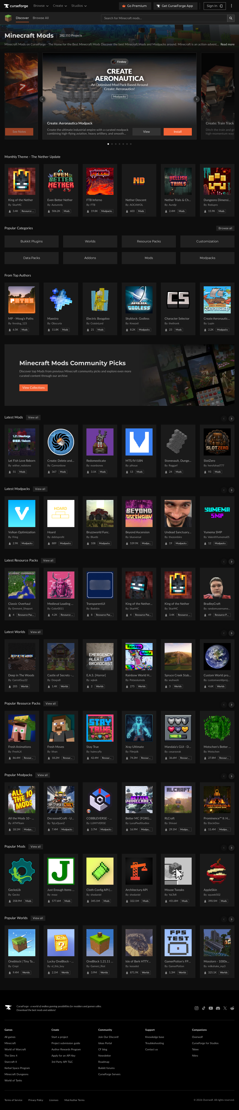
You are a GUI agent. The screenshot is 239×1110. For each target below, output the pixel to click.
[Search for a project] (164, 18)
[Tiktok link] (203, 1008)
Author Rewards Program (66, 1049)
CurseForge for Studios (205, 1043)
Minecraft (10, 1043)
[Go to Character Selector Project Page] (178, 309)
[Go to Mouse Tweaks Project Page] (178, 880)
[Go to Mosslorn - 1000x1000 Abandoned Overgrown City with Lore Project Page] (217, 951)
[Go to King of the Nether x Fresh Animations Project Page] (139, 594)
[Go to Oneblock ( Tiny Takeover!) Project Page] (22, 951)
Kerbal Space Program (17, 1068)
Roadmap (103, 1062)
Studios (79, 6)
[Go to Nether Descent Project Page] (139, 190)
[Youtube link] (211, 1008)
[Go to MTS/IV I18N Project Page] (139, 451)
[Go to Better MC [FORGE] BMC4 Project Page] (139, 808)
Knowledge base (154, 1037)
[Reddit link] (232, 1008)
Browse (41, 6)
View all (33, 417)
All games (10, 1037)
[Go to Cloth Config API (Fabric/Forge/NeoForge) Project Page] (100, 880)
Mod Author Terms (74, 1100)
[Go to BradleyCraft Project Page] (217, 594)
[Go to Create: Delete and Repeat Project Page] (61, 451)
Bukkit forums (106, 1068)
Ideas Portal (105, 1043)
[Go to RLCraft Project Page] (178, 808)
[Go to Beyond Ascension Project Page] (139, 522)
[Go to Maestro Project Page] (61, 309)
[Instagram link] (196, 1008)
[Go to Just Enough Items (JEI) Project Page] (61, 880)
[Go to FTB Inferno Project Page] (100, 190)
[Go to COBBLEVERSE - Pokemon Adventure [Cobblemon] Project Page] (100, 808)
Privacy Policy (35, 1100)
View (146, 131)
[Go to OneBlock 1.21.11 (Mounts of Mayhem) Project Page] (100, 951)
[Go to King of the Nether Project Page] (22, 190)
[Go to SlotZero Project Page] (217, 451)
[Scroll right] (231, 419)
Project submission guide (65, 1043)
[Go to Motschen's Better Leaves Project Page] (217, 737)
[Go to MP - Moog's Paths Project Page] (22, 309)
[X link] (225, 1008)
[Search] (231, 18)
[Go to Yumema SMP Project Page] (217, 522)
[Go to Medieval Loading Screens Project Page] (61, 594)
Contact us (151, 1049)
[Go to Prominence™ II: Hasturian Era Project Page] (217, 808)
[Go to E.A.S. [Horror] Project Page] (100, 665)
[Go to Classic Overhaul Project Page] (22, 594)
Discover (22, 18)
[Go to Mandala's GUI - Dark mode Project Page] (178, 737)
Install (178, 131)
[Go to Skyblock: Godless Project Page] (139, 309)
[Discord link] (218, 1008)
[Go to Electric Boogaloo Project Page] (100, 309)
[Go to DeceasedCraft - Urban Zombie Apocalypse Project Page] (61, 808)
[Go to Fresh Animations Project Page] (22, 737)
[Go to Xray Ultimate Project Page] (139, 737)
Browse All (41, 18)
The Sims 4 (11, 1055)
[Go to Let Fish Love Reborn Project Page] (22, 451)
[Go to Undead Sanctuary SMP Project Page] (178, 522)
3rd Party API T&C (62, 1062)
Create (60, 6)
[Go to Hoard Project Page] (61, 522)
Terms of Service (13, 1100)
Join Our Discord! (108, 1037)
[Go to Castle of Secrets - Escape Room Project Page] (61, 665)
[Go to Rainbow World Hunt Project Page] (139, 665)
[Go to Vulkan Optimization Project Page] (22, 522)
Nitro (195, 1055)
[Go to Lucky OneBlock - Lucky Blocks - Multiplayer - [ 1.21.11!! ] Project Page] (61, 951)
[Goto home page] (16, 6)
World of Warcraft (15, 1049)
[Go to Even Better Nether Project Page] (61, 190)
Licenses (53, 1100)
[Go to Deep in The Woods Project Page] (22, 665)
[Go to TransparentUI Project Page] (100, 594)
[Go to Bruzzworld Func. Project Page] (100, 522)
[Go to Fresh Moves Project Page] (61, 737)
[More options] (231, 6)
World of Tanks (13, 1080)
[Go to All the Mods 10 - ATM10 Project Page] (22, 808)
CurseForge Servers (109, 1074)
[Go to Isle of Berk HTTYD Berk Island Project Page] (139, 951)
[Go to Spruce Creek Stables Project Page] (178, 665)
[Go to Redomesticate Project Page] (100, 451)
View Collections (33, 387)
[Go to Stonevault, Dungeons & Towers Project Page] (178, 451)
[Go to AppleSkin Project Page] (217, 880)
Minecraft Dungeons (16, 1074)
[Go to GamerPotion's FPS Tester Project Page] (178, 951)
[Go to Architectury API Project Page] (139, 880)
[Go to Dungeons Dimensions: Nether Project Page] (217, 190)
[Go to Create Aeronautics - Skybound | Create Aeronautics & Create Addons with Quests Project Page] (217, 309)
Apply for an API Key (63, 1055)
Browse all (225, 228)
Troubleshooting (154, 1043)
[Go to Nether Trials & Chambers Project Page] (178, 190)
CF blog (102, 1049)
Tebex (195, 1049)
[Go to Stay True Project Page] (100, 737)
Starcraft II (11, 1062)
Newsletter (104, 1055)
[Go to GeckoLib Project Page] (22, 880)
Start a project (59, 1037)
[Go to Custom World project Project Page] (217, 665)
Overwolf (197, 1037)
